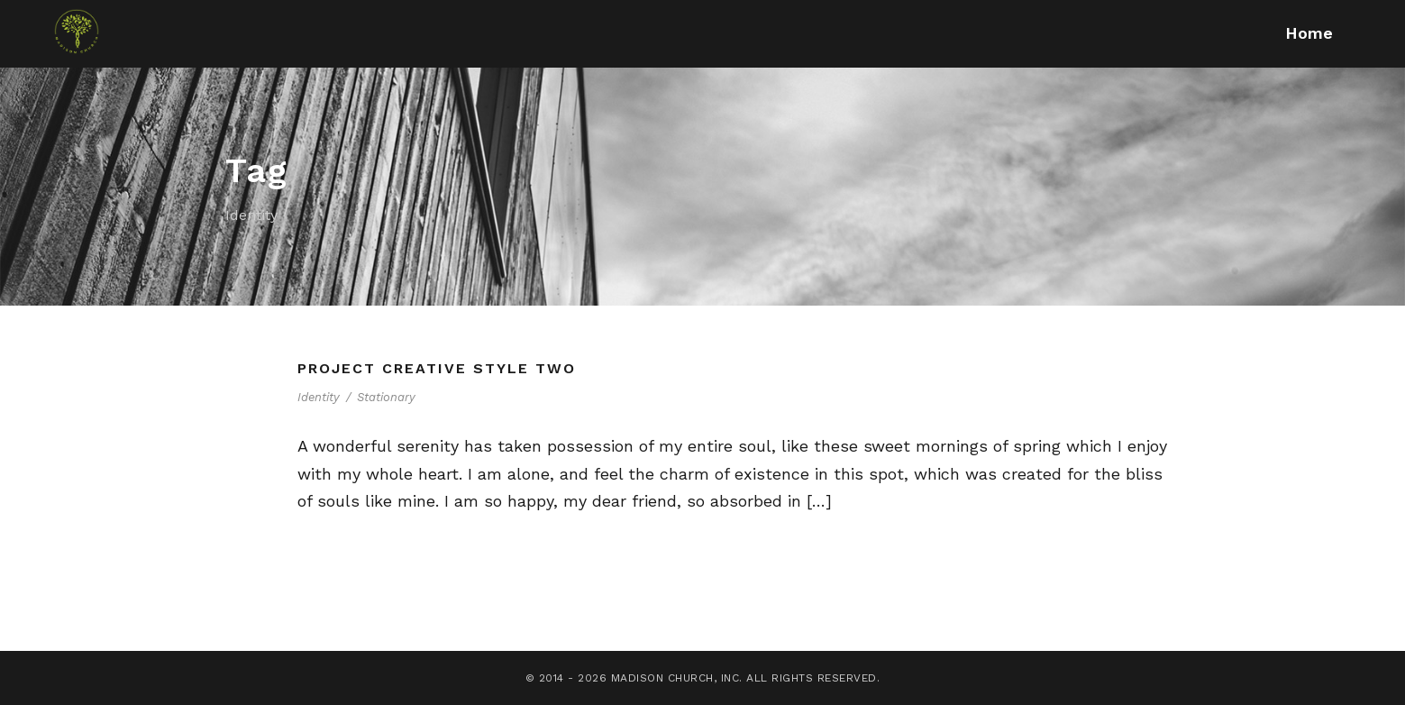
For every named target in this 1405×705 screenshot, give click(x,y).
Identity (318, 397)
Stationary (386, 397)
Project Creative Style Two (436, 368)
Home (1309, 32)
